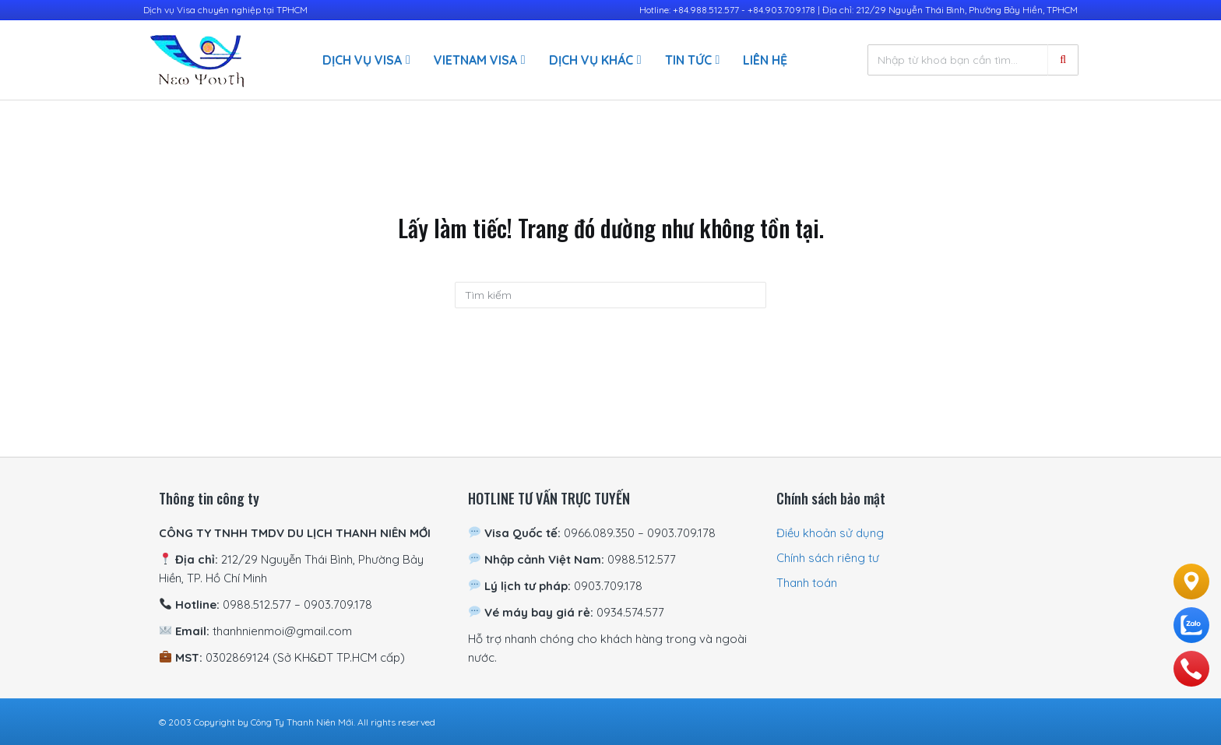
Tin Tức (688, 60)
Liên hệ (765, 60)
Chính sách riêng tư (827, 557)
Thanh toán (806, 582)
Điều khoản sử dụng (830, 532)
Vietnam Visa (475, 60)
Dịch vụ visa (362, 60)
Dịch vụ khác (591, 60)
